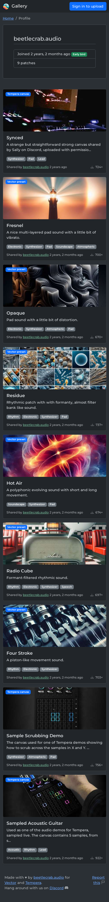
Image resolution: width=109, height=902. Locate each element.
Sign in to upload (87, 6)
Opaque (16, 313)
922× (97, 858)
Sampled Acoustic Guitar (35, 823)
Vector (10, 882)
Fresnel (15, 225)
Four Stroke (20, 653)
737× (97, 425)
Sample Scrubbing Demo (35, 735)
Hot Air (14, 483)
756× (97, 765)
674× (97, 512)
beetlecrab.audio (36, 167)
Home (8, 18)
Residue (16, 395)
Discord (57, 888)
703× (97, 677)
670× (96, 337)
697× (96, 595)
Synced (15, 137)
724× (97, 167)
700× (96, 255)
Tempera (33, 882)
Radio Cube (20, 570)
